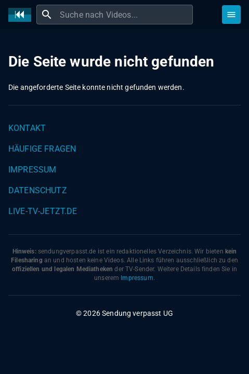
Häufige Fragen (42, 149)
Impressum (32, 170)
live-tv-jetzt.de (42, 211)
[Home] (22, 15)
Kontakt (27, 128)
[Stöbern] (231, 14)
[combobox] (125, 14)
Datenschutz (37, 190)
